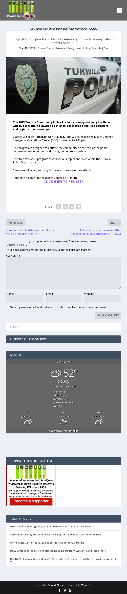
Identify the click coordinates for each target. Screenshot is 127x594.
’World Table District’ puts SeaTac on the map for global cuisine (47, 542)
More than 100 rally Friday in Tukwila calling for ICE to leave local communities (55, 534)
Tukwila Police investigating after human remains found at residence (50, 526)
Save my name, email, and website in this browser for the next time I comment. (58, 307)
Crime (41, 48)
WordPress (87, 585)
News (78, 48)
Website (89, 294)
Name (11, 294)
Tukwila (96, 48)
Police (86, 48)
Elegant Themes (56, 585)
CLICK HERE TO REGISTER (63, 181)
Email (50, 294)
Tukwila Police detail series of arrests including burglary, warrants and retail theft (58, 550)
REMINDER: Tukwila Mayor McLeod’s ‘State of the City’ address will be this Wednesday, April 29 (63, 560)
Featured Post (64, 48)
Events (50, 48)
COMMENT (13, 256)
